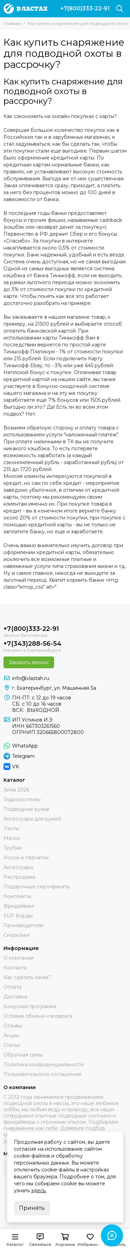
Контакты (15, 967)
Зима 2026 (16, 790)
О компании (18, 958)
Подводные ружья (26, 809)
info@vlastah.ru (30, 678)
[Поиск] (120, 8)
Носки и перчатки (26, 857)
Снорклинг (16, 935)
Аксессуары (18, 867)
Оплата (12, 987)
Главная (12, 23)
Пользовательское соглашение (42, 1074)
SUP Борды (18, 916)
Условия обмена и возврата (37, 1016)
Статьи (11, 1045)
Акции (11, 1035)
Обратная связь (23, 1055)
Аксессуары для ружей (32, 819)
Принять (32, 1208)
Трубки (12, 848)
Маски (11, 838)
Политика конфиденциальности (43, 1064)
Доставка (15, 997)
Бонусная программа (29, 1006)
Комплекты (17, 896)
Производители (23, 925)
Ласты (11, 828)
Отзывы (12, 1026)
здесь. (38, 1190)
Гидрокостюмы (22, 799)
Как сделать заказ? (27, 977)
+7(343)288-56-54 (32, 643)
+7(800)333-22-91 (85, 9)
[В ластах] (25, 8)
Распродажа (19, 877)
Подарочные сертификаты (36, 887)
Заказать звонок (29, 662)
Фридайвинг (19, 906)
